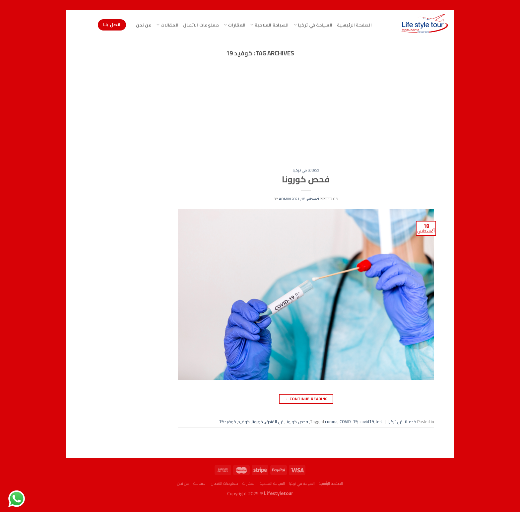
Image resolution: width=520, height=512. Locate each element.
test (379, 421)
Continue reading (306, 399)
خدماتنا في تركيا (305, 169)
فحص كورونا (306, 179)
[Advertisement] (306, 119)
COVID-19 (349, 421)
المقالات (167, 25)
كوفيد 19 (227, 421)
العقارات (235, 25)
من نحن (144, 25)
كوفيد (244, 421)
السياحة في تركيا (313, 25)
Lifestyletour (278, 493)
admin (285, 198)
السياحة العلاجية (269, 25)
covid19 (366, 421)
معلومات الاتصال (201, 25)
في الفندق (274, 421)
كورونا (257, 421)
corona (331, 421)
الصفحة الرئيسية (354, 25)
